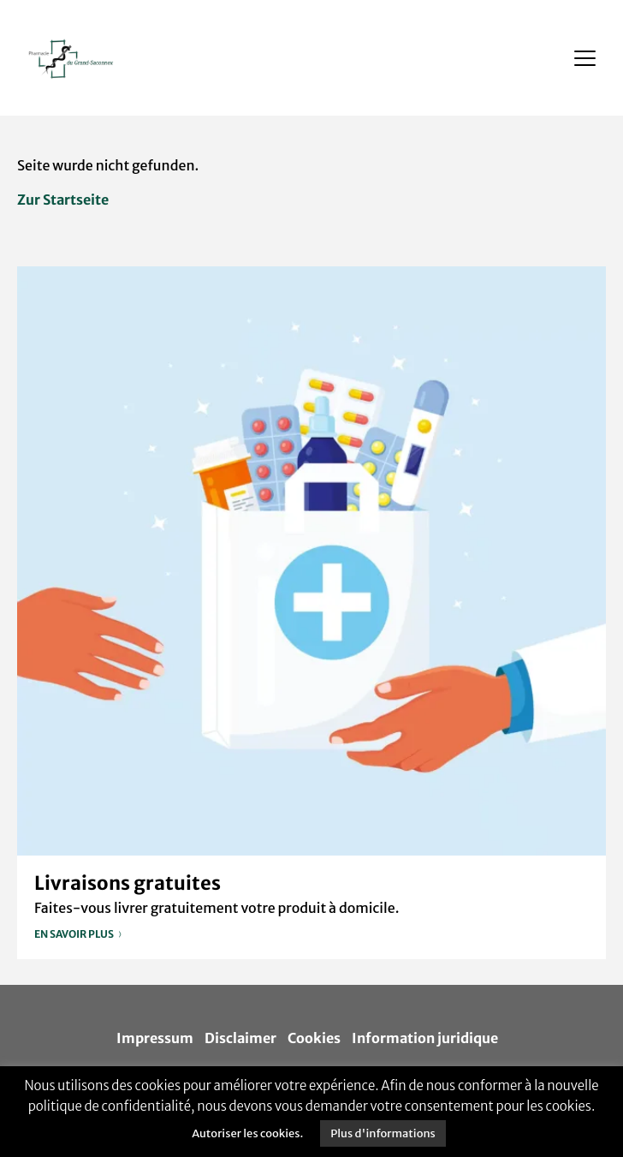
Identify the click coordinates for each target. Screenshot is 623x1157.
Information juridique (425, 1038)
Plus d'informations (383, 1133)
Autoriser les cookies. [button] (247, 1133)
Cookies (314, 1038)
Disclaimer (240, 1038)
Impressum (154, 1038)
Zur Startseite (63, 199)
